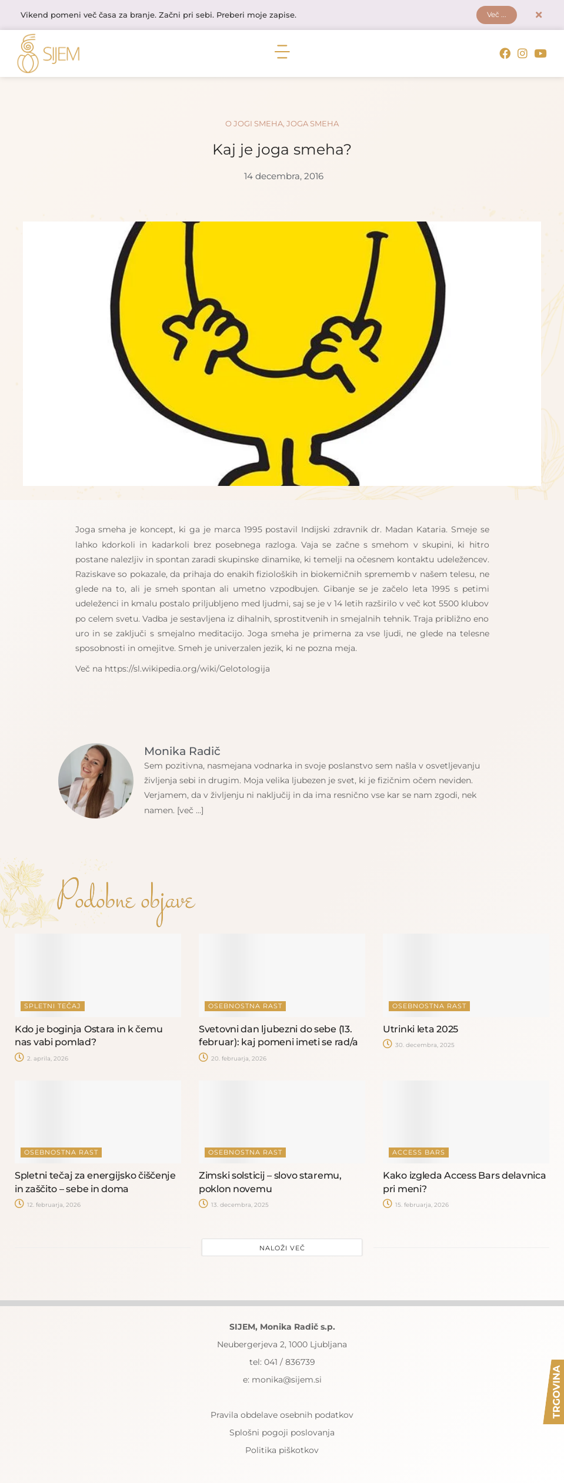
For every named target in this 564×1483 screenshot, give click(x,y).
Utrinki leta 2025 (420, 1030)
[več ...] (192, 811)
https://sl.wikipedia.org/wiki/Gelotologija (187, 670)
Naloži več (282, 1250)
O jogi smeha (254, 124)
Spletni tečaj (52, 1007)
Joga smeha (312, 124)
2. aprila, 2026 (41, 1059)
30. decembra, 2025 (419, 1046)
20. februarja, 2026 (232, 1059)
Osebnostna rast (245, 1007)
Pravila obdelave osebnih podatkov (282, 1416)
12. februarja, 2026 (48, 1206)
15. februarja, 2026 (416, 1206)
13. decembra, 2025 (234, 1206)
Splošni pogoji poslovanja (282, 1434)
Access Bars (418, 1154)
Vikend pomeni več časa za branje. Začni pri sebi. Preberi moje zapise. (169, 16)
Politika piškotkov (282, 1452)
